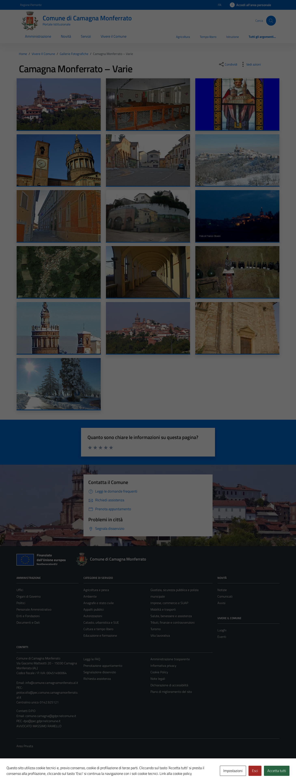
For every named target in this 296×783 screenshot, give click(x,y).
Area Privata (24, 746)
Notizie (222, 589)
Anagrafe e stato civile (98, 602)
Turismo (155, 628)
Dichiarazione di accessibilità (169, 685)
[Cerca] (271, 20)
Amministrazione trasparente (170, 659)
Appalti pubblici (93, 609)
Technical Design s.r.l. (44, 771)
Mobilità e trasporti (163, 609)
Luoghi (221, 630)
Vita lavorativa (160, 635)
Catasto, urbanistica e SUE (101, 622)
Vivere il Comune (113, 36)
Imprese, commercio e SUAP (169, 602)
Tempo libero (208, 36)
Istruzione (232, 36)
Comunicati (224, 596)
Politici (20, 602)
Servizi (86, 36)
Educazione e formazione (100, 635)
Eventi (221, 636)
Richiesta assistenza (97, 678)
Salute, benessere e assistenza (171, 615)
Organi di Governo (28, 596)
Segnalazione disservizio (99, 672)
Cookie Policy (159, 672)
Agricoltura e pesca (96, 589)
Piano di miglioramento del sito (171, 691)
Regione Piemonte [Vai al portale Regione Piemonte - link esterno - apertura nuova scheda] (31, 5)
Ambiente (90, 596)
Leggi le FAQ (91, 659)
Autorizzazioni (92, 615)
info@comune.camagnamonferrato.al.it (51, 682)
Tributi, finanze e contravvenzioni (172, 622)
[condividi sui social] (227, 64)
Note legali (157, 678)
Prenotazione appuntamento (102, 665)
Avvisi (221, 602)
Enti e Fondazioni (28, 615)
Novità (66, 36)
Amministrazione (38, 36)
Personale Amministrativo (33, 609)
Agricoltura (183, 36)
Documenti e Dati (28, 622)
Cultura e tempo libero (98, 628)
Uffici (19, 589)
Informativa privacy (163, 665)
